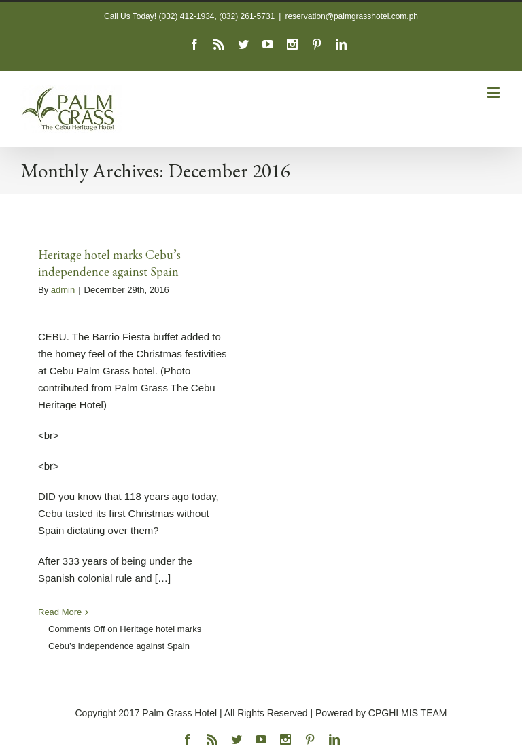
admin (63, 290)
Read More (60, 612)
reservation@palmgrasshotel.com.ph (351, 16)
